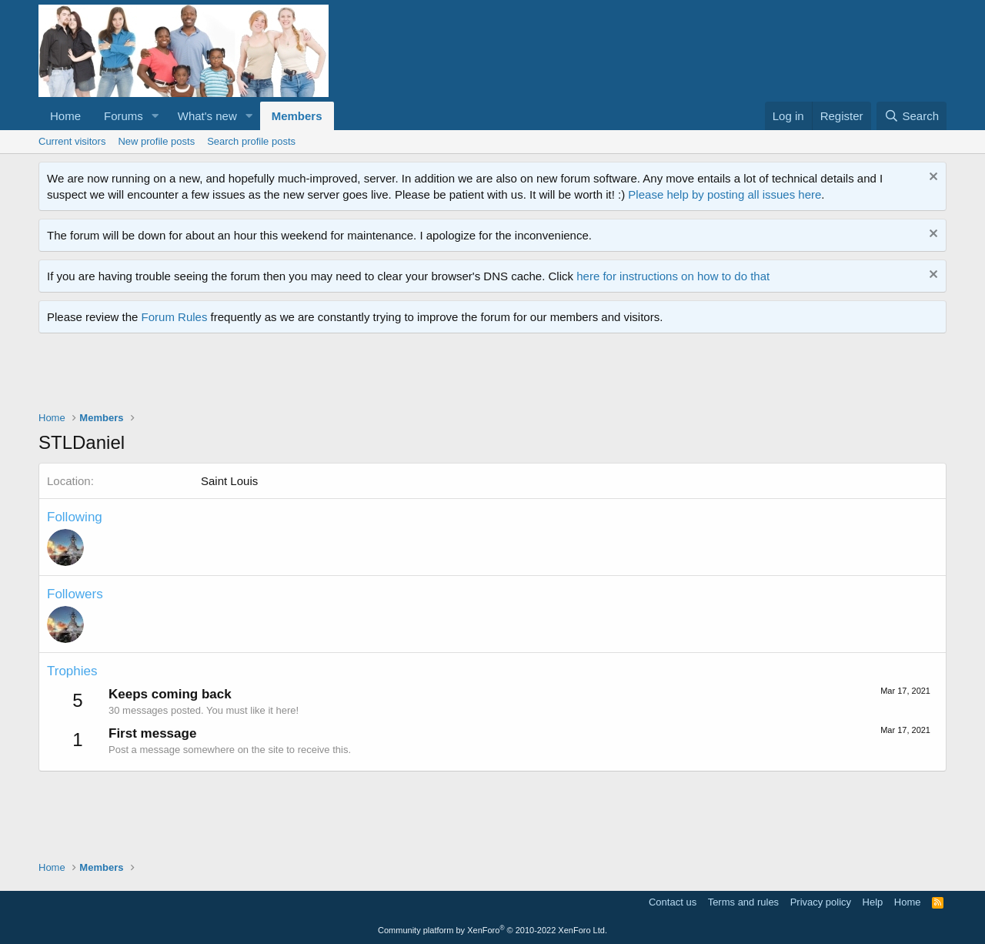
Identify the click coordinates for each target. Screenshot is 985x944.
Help (873, 902)
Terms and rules (743, 902)
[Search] (911, 116)
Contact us (672, 902)
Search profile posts (251, 141)
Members (297, 115)
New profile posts (156, 141)
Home (65, 115)
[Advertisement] (318, 375)
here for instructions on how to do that (673, 276)
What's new (207, 115)
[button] (155, 116)
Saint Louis (229, 480)
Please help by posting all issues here (724, 194)
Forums (123, 115)
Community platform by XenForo (492, 930)
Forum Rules (175, 316)
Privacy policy (820, 902)
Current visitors (71, 141)
